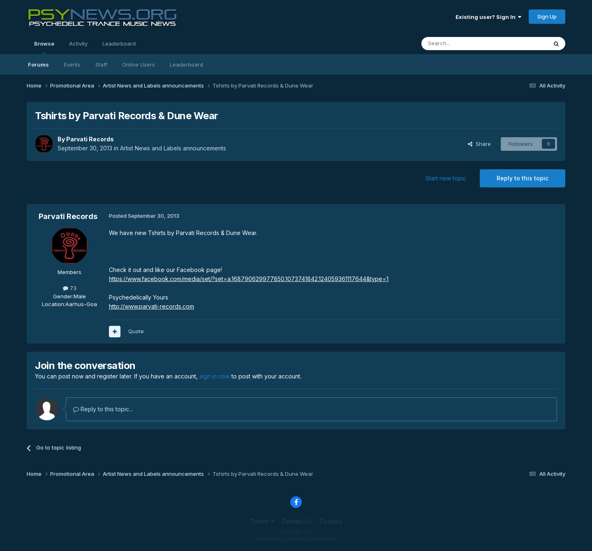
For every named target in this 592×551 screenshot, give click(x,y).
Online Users (138, 64)
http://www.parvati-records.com (151, 306)
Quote (136, 331)
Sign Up (547, 16)
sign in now (214, 376)
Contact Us (297, 521)
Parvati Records (90, 139)
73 (69, 288)
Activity (78, 43)
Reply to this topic (522, 178)
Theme (262, 521)
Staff (101, 64)
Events (72, 64)
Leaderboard (186, 64)
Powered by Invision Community (296, 539)
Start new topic (446, 178)
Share (479, 144)
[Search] (463, 43)
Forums (38, 64)
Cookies (330, 521)
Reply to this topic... (103, 409)
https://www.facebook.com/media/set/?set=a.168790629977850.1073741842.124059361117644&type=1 (248, 278)
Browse (44, 47)
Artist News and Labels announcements (173, 148)
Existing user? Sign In (488, 17)
